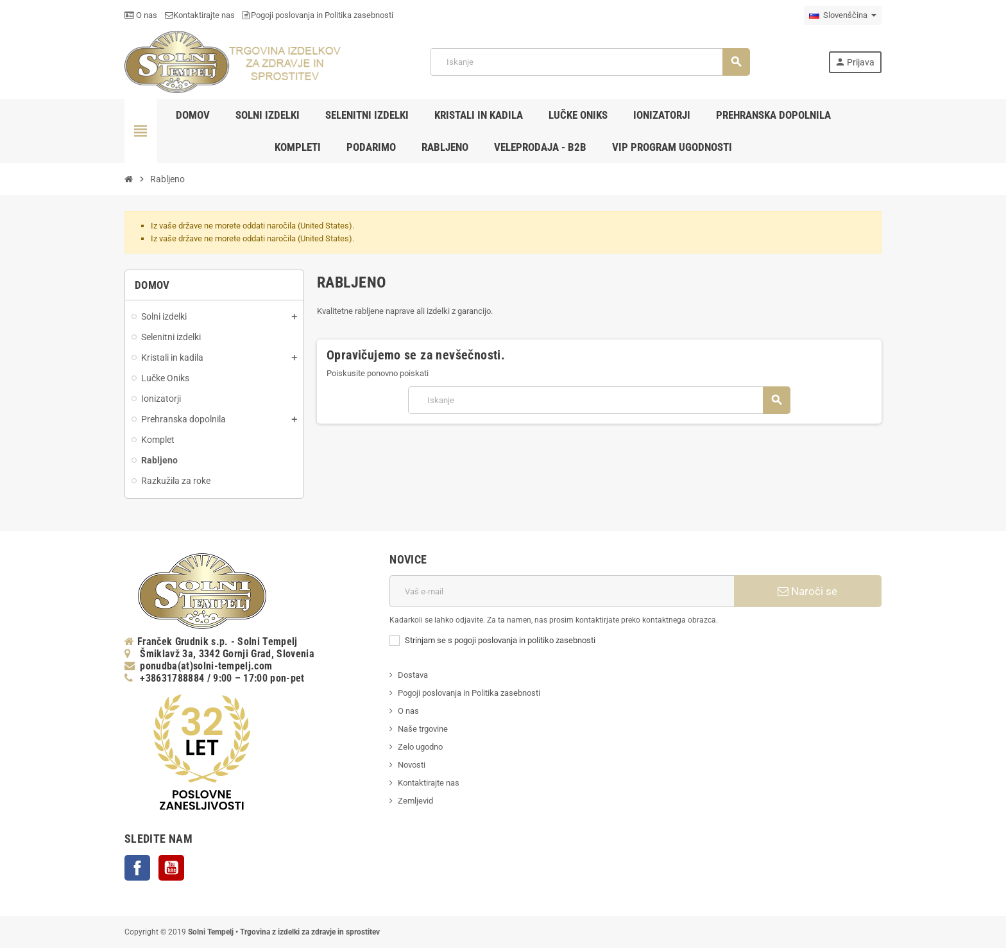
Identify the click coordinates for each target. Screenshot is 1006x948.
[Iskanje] (589, 62)
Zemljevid (415, 801)
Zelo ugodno (420, 747)
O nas (140, 15)
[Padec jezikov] (843, 15)
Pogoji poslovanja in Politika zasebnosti (318, 15)
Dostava (413, 675)
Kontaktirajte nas (200, 15)
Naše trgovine (423, 729)
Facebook (137, 868)
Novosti (411, 765)
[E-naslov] (561, 591)
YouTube (171, 868)
